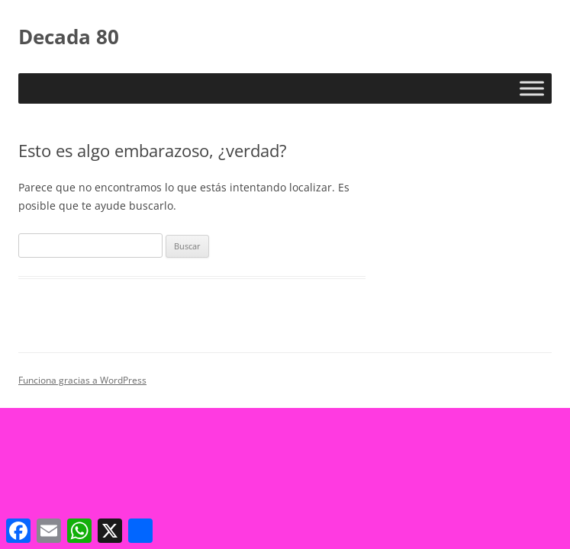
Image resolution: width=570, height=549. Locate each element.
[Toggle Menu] (532, 88)
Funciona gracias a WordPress (82, 380)
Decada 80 (68, 36)
